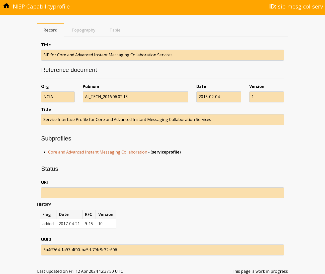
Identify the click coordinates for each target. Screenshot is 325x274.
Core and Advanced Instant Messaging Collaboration (97, 152)
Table (115, 30)
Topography (83, 30)
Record (50, 30)
